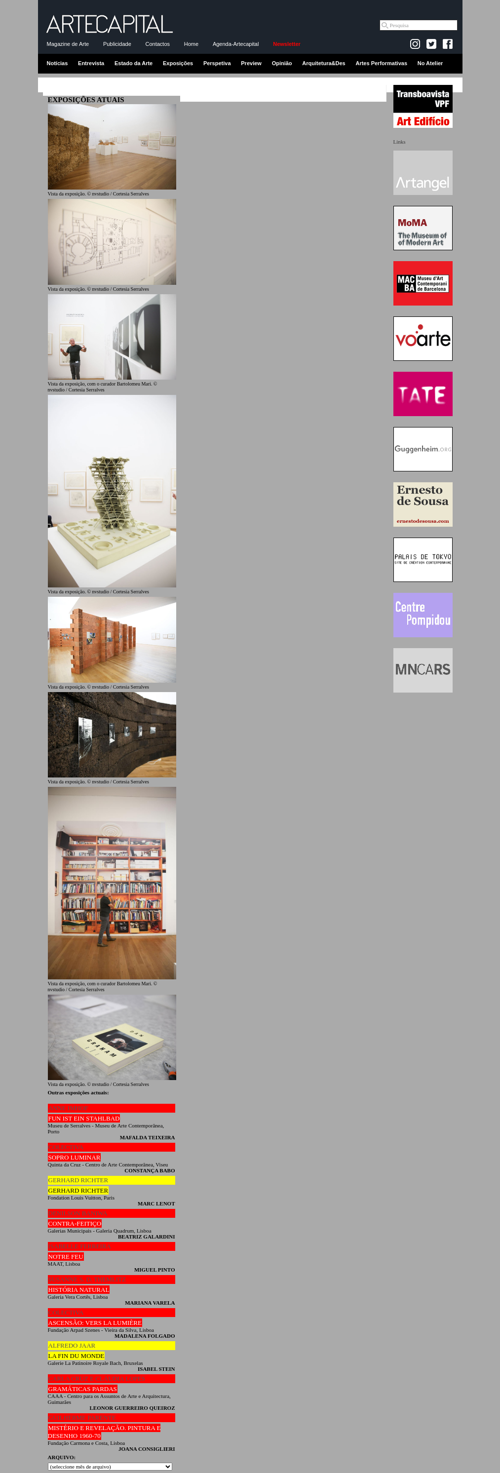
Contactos (158, 44)
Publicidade (117, 44)
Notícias (57, 63)
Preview (251, 63)
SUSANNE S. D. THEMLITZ (87, 1279)
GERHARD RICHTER (78, 1180)
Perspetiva (217, 63)
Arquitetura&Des (323, 63)
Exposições (178, 63)
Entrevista (91, 63)
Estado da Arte (134, 63)
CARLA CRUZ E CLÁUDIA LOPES (96, 1378)
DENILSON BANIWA (78, 1213)
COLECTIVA (66, 1147)
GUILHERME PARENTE (82, 1417)
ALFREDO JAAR (72, 1345)
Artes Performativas (381, 63)
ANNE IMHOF (68, 1108)
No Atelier (430, 63)
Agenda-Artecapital (236, 44)
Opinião (282, 63)
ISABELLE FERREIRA (79, 1246)
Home (191, 44)
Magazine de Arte (68, 44)
